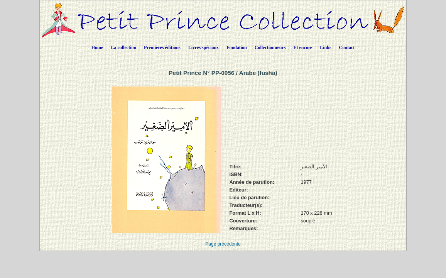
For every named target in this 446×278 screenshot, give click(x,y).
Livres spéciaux (203, 47)
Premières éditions (162, 47)
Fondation (236, 47)
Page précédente (222, 244)
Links (325, 47)
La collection (123, 47)
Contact (347, 47)
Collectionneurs (270, 47)
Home (97, 47)
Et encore (302, 47)
